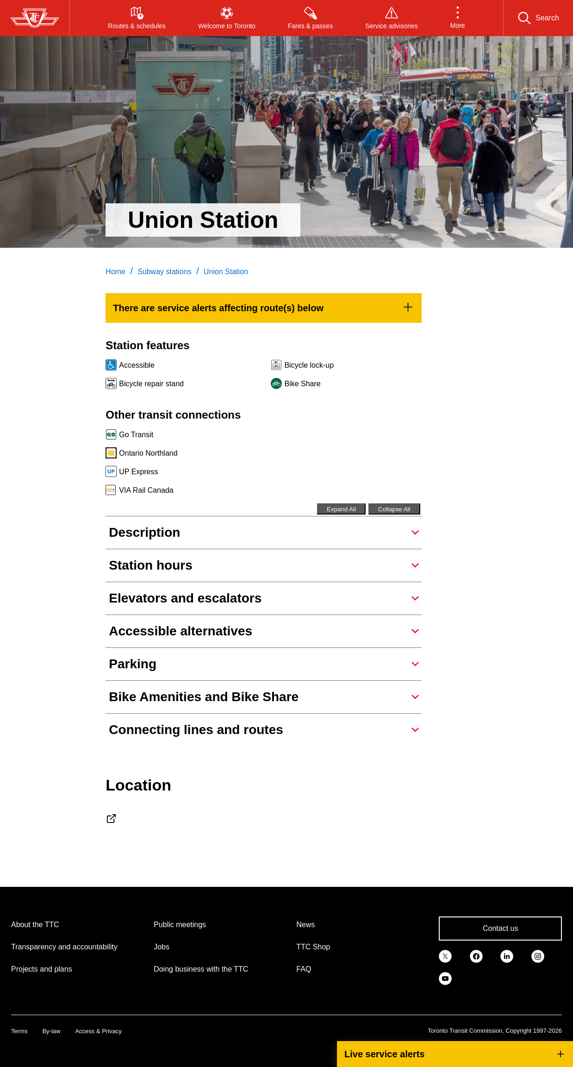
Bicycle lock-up (309, 365)
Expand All (341, 509)
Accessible (136, 365)
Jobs (161, 947)
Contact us (500, 928)
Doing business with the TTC (201, 969)
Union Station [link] (226, 272)
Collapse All (394, 509)
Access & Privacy (98, 1031)
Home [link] (115, 272)
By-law (51, 1031)
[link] (263, 308)
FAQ (303, 969)
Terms (19, 1031)
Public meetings (180, 925)
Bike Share (302, 384)
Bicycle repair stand (151, 384)
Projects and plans (41, 969)
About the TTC (35, 925)
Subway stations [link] (164, 272)
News (305, 925)
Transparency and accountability (64, 947)
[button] (457, 18)
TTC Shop (313, 947)
